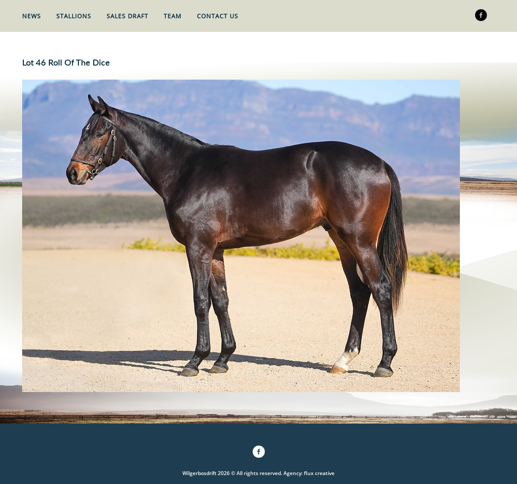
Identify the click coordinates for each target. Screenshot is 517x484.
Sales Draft (127, 16)
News (31, 16)
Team (173, 16)
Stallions (73, 16)
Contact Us (217, 16)
